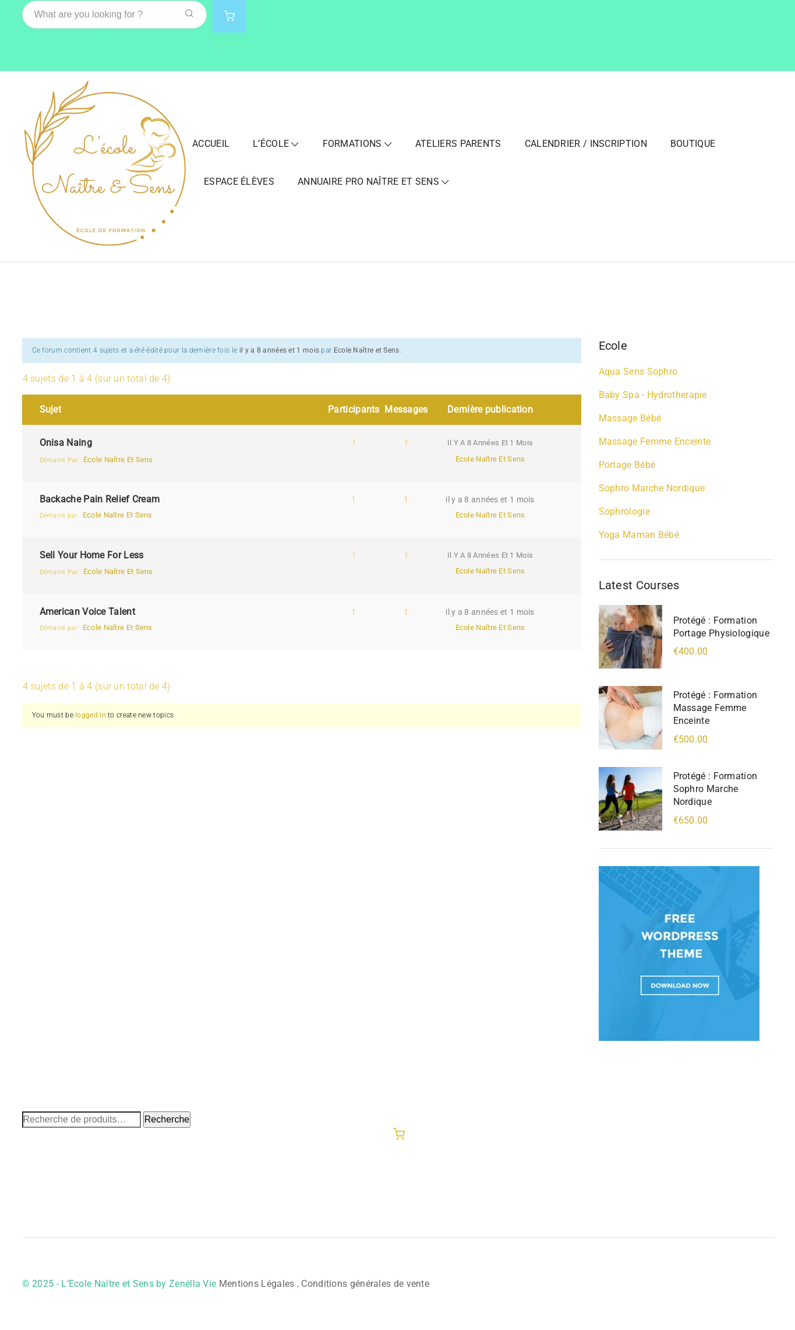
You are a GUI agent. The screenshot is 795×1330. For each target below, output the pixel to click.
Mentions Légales (257, 1283)
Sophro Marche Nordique (652, 488)
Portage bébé (627, 464)
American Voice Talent (87, 611)
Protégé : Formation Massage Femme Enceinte (715, 707)
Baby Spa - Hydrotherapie (653, 394)
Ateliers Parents (458, 143)
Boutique (692, 143)
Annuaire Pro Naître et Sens (368, 181)
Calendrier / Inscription (586, 143)
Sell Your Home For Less (92, 555)
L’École (271, 143)
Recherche (166, 1119)
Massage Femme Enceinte (655, 441)
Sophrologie (624, 511)
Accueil (210, 143)
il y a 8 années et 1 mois (279, 350)
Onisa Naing (66, 442)
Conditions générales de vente (365, 1283)
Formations (352, 143)
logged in (90, 715)
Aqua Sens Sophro (638, 371)
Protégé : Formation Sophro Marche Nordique (715, 788)
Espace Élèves (239, 181)
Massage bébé (630, 418)
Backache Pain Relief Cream (100, 499)
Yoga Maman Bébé (639, 534)
